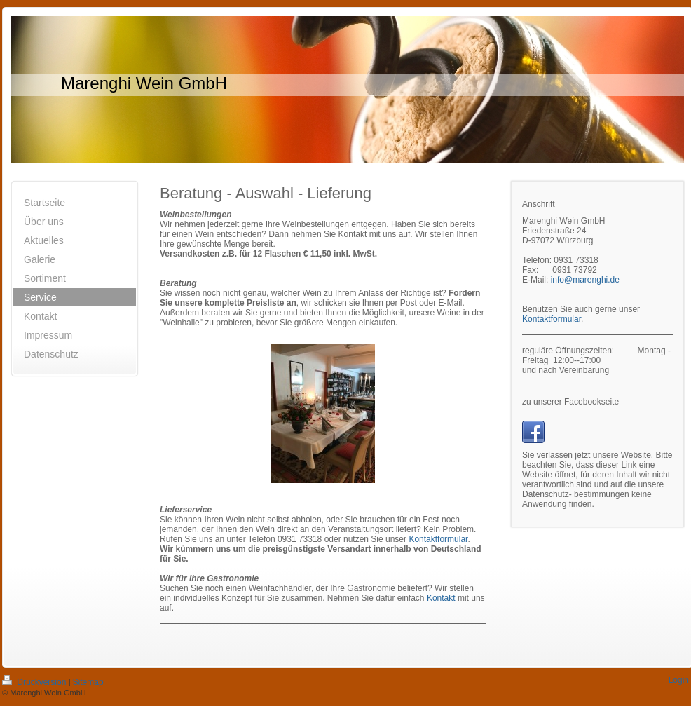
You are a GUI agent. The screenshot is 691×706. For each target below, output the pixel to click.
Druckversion (35, 682)
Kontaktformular (438, 539)
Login (679, 680)
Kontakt (441, 598)
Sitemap (88, 682)
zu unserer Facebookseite (570, 402)
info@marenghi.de (585, 280)
